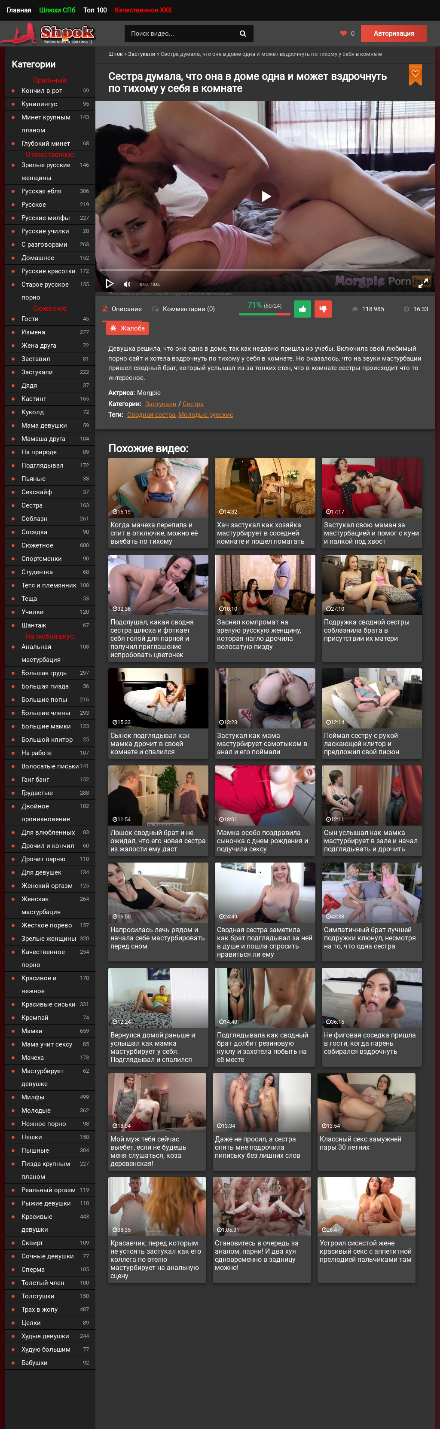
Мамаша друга (43, 439)
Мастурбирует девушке (42, 1077)
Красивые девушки (36, 1223)
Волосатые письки (50, 766)
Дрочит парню (43, 859)
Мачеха (32, 1058)
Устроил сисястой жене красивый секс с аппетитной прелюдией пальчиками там (366, 1251)
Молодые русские (205, 415)
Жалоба (127, 328)
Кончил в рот (41, 91)
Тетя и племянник (48, 585)
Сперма (33, 1269)
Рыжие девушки (46, 1203)
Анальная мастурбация (41, 653)
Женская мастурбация (41, 905)
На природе (39, 452)
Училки (32, 612)
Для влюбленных (48, 832)
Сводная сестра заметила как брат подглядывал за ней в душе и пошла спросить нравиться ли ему (264, 942)
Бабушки (34, 1363)
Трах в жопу (39, 1309)
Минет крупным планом (45, 123)
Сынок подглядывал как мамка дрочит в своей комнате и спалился (150, 743)
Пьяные (33, 479)
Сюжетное (37, 545)
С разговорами (44, 244)
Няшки (31, 1137)
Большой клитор (47, 740)
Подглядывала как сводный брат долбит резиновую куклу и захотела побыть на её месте (262, 1047)
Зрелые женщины (48, 938)
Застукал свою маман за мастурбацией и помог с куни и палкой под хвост (371, 533)
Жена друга (38, 345)
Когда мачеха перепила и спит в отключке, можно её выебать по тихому (154, 533)
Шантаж (33, 625)
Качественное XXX (143, 10)
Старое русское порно (45, 291)
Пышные (35, 1150)
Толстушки (38, 1296)
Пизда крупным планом (45, 1170)
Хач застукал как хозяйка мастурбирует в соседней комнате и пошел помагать (261, 533)
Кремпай (35, 1018)
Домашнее (37, 258)
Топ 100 (95, 10)
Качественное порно (43, 958)
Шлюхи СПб (57, 10)
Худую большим (45, 1349)
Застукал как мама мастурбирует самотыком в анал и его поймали (262, 743)
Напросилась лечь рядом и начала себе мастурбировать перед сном (157, 938)
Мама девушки (44, 425)
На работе (36, 753)
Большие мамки (46, 726)
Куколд (32, 412)
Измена (33, 332)
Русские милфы (45, 218)
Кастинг (33, 399)
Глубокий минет (45, 143)
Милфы (33, 1097)
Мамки (32, 1031)
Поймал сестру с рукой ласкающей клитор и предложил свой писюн (361, 743)
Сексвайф (36, 492)
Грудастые (37, 793)
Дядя (29, 385)
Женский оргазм (47, 886)
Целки (31, 1323)
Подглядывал (42, 465)
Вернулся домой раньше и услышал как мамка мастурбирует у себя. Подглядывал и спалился (152, 1047)
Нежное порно (43, 1124)
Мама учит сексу (46, 1044)
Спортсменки (41, 559)
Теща (29, 599)
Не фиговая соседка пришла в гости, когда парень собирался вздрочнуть (370, 1043)
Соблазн (34, 519)
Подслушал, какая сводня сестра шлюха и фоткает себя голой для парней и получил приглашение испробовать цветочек (152, 638)
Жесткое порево (46, 925)
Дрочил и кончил (47, 846)
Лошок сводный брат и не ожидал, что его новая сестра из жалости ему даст (158, 841)
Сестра (193, 404)
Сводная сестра (151, 415)
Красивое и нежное (39, 984)
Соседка (34, 532)
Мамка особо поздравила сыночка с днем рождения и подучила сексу (262, 841)
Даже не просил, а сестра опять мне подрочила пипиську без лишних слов (257, 1147)
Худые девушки (45, 1336)
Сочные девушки (47, 1256)
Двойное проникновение (45, 812)
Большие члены (45, 713)
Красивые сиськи (48, 1004)
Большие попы (44, 700)
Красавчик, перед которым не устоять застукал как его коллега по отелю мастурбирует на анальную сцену (155, 1259)
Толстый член (42, 1283)
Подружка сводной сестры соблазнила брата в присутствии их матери (366, 630)
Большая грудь (44, 673)
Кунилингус (39, 104)
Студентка (37, 572)
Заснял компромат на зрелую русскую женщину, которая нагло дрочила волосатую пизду (259, 634)
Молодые (36, 1110)
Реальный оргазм (48, 1190)
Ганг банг (35, 779)
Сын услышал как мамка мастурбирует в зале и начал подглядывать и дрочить (371, 841)
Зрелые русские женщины (45, 171)
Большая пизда (45, 686)
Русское (33, 204)
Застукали (161, 404)
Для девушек (41, 872)
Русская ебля (41, 191)
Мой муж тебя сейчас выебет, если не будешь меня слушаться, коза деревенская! (148, 1151)
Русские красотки (48, 271)
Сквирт (32, 1243)
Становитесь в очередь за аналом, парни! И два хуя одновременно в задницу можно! (257, 1255)
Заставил (35, 359)
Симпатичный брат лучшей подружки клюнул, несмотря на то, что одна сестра (370, 938)
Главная (18, 10)
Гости (30, 319)
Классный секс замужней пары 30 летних (360, 1143)
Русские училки (45, 231)
